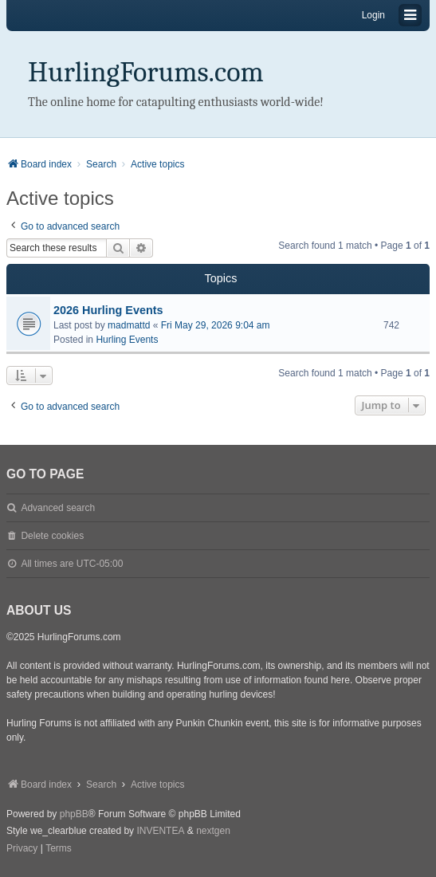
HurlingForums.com (146, 72)
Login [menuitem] (373, 15)
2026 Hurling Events (108, 310)
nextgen (213, 830)
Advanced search (58, 507)
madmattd (129, 325)
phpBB (74, 814)
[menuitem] (21, 849)
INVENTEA (160, 830)
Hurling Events (127, 339)
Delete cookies (52, 535)
